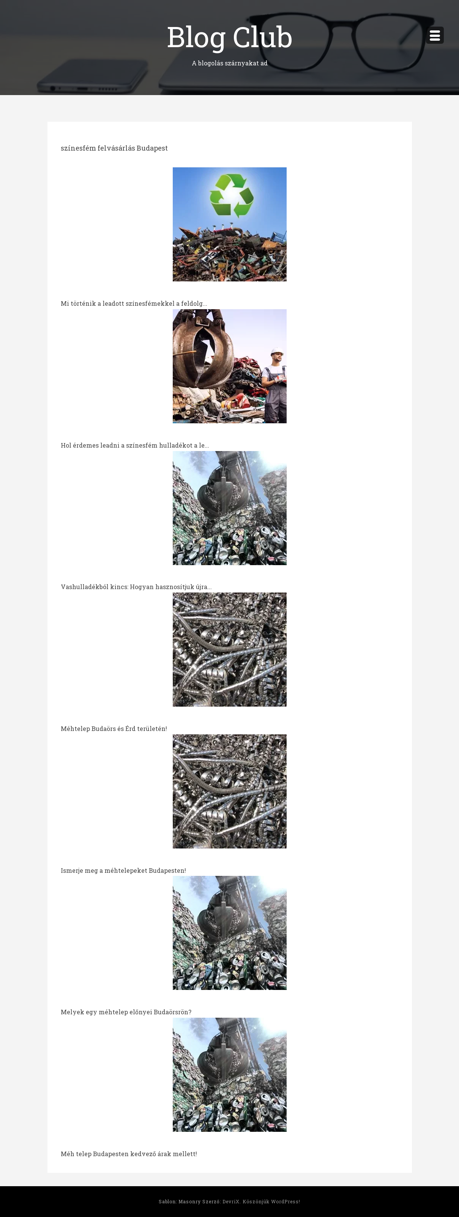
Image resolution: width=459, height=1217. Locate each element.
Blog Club (230, 36)
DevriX (231, 1201)
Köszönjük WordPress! (271, 1201)
